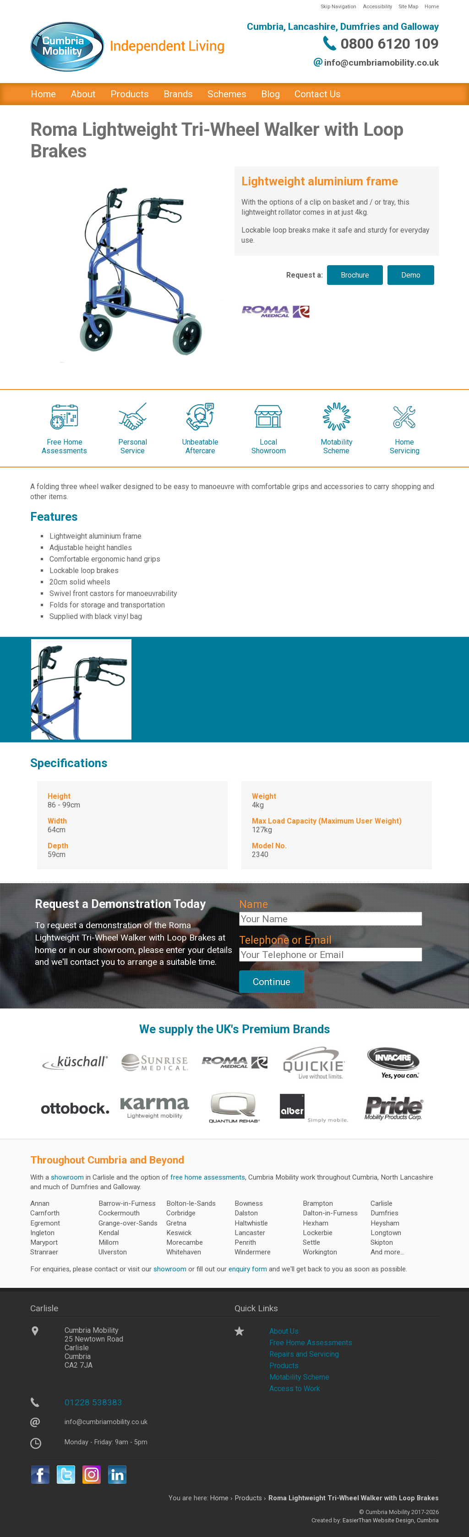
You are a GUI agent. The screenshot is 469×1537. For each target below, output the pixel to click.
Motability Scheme (299, 1377)
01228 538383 (93, 1402)
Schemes (226, 94)
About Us (284, 1331)
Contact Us (317, 94)
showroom (67, 1177)
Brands (178, 94)
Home (432, 7)
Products (129, 94)
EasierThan (357, 1520)
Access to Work (294, 1388)
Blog (270, 94)
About (83, 94)
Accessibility (377, 7)
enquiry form (248, 1269)
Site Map (408, 7)
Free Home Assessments (310, 1342)
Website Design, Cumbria (406, 1520)
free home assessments (207, 1177)
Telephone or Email (285, 940)
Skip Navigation (338, 7)
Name (253, 904)
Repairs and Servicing (304, 1354)
